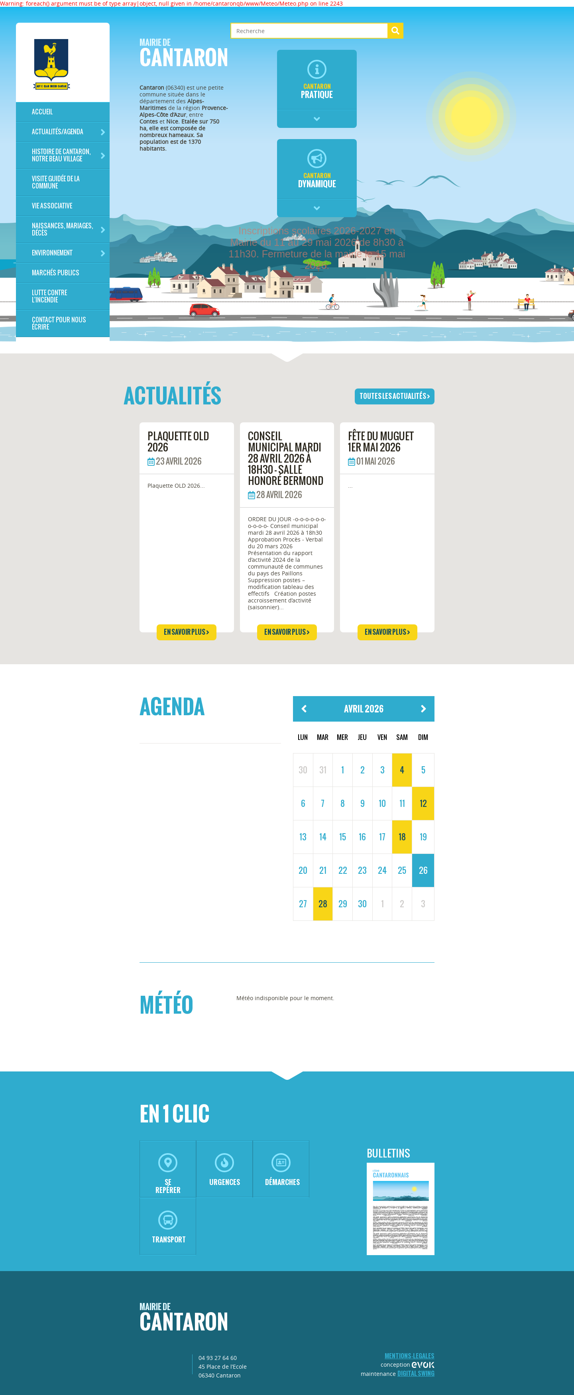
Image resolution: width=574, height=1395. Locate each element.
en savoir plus (186, 632)
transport (169, 1227)
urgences (224, 1170)
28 (322, 904)
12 (423, 803)
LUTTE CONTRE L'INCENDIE (49, 296)
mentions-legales (409, 1355)
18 (402, 837)
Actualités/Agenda (69, 132)
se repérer (168, 1174)
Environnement (69, 253)
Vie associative (52, 205)
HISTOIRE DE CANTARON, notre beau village (69, 155)
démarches (282, 1170)
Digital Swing (415, 1373)
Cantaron (184, 55)
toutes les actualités (395, 396)
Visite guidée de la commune (56, 182)
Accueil (42, 111)
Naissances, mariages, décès (69, 229)
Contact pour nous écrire (59, 323)
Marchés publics (55, 272)
